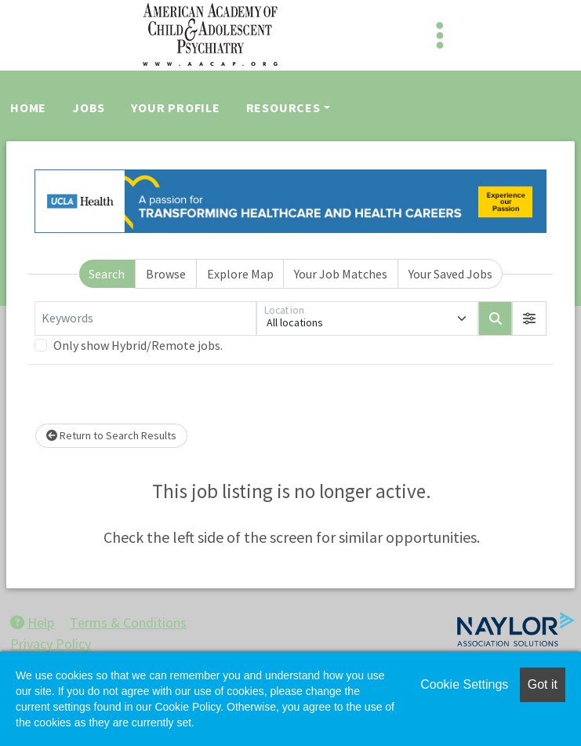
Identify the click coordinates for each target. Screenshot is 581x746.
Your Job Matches (340, 274)
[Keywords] (145, 318)
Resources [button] (283, 107)
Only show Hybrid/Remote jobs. (138, 345)
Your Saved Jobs (450, 274)
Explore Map (240, 274)
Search (107, 274)
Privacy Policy (50, 644)
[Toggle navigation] (440, 35)
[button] (529, 318)
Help (32, 622)
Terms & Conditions (128, 622)
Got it (542, 684)
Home (28, 107)
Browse (166, 274)
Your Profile (175, 107)
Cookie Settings (464, 684)
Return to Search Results (111, 435)
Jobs (88, 107)
